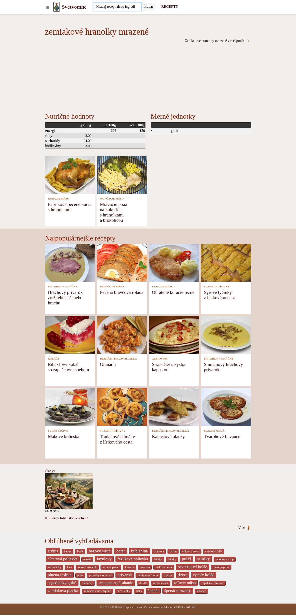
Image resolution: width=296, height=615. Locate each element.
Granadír (108, 364)
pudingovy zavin (148, 575)
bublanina (139, 551)
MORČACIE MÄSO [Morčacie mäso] (112, 198)
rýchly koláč (203, 574)
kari (69, 567)
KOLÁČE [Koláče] (53, 358)
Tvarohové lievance (222, 436)
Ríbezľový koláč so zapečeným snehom (68, 367)
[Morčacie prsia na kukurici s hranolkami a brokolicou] (122, 174)
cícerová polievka (63, 559)
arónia (53, 551)
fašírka (158, 559)
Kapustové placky (168, 436)
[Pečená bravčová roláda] (122, 262)
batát (80, 551)
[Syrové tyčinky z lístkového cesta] (226, 262)
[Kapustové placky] (174, 406)
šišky (139, 591)
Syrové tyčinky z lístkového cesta (220, 295)
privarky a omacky (100, 575)
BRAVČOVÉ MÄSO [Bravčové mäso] (112, 286)
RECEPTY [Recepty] (169, 6)
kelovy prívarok (87, 567)
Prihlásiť (190, 607)
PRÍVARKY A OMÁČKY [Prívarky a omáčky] (62, 286)
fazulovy (104, 559)
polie (80, 575)
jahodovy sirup (225, 559)
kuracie (129, 567)
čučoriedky (123, 591)
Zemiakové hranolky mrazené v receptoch (217, 41)
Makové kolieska (63, 436)
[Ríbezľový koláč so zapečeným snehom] (70, 334)
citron (173, 551)
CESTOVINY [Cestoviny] (160, 358)
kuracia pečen (110, 567)
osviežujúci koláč (192, 567)
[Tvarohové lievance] (226, 406)
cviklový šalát (213, 551)
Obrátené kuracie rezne (173, 292)
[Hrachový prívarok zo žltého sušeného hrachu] (70, 262)
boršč (120, 551)
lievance (145, 567)
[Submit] (148, 7)
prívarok (124, 574)
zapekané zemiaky (212, 583)
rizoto (183, 574)
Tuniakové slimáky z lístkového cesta (117, 439)
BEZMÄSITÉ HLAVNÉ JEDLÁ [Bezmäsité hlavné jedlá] (118, 358)
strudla (143, 583)
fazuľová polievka (132, 559)
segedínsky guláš (62, 582)
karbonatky (54, 567)
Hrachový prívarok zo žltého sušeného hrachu (65, 297)
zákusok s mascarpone (97, 591)
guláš (186, 559)
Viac (244, 527)
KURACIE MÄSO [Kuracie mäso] (58, 198)
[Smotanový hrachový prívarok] (226, 334)
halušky (203, 559)
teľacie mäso (185, 582)
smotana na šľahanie (116, 582)
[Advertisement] (148, 76)
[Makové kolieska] (70, 406)
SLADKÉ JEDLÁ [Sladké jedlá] (214, 430)
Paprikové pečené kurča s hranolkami (70, 207)
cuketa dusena (190, 551)
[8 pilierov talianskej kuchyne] (69, 490)
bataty (67, 551)
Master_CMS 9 (173, 607)
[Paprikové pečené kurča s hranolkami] (70, 174)
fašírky (172, 559)
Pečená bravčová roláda (121, 292)
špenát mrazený (177, 590)
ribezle (168, 575)
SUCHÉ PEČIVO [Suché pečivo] (58, 430)
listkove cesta (163, 567)
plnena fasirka (60, 574)
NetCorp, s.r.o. (127, 607)
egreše (87, 559)
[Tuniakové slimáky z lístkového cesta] (122, 406)
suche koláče (161, 583)
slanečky (87, 583)
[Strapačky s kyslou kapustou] (174, 334)
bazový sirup (100, 551)
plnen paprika (221, 567)
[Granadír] (122, 334)
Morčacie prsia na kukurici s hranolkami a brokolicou (113, 212)
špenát (153, 590)
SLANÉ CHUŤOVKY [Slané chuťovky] (216, 286)
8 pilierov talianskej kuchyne (66, 518)
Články (50, 471)
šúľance (201, 591)
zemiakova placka (63, 590)
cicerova (159, 551)
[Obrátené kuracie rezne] (174, 262)
